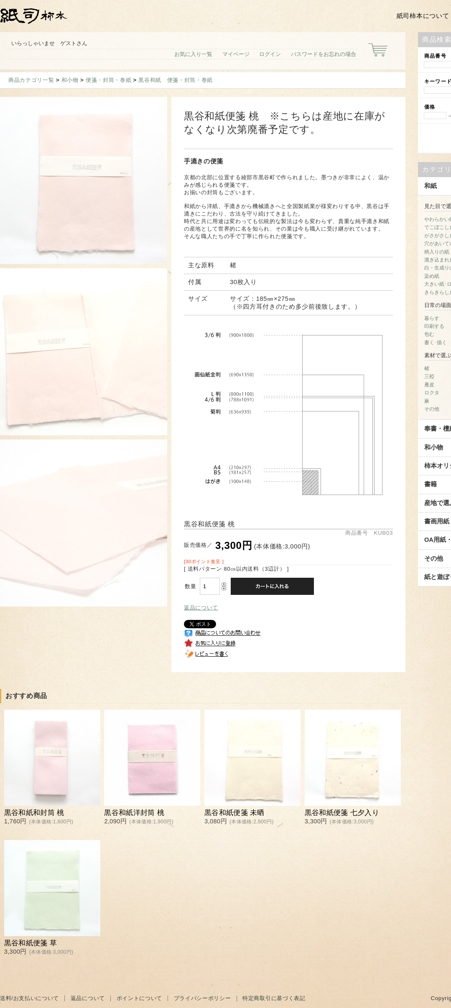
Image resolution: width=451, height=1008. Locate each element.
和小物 (70, 80)
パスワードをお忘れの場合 (323, 54)
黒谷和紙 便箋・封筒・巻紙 (175, 80)
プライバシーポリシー (202, 998)
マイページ (236, 54)
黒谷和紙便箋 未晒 (234, 813)
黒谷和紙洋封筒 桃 (134, 813)
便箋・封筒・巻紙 (108, 80)
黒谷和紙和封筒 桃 (34, 813)
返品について (201, 607)
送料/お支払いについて (29, 998)
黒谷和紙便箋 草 (30, 943)
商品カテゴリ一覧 (31, 80)
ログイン (270, 54)
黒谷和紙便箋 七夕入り (342, 813)
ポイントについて (139, 998)
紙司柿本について (423, 16)
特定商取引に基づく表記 (273, 998)
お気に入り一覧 (193, 54)
